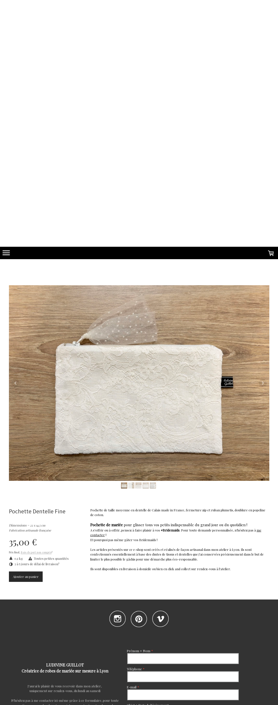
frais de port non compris (36, 552)
